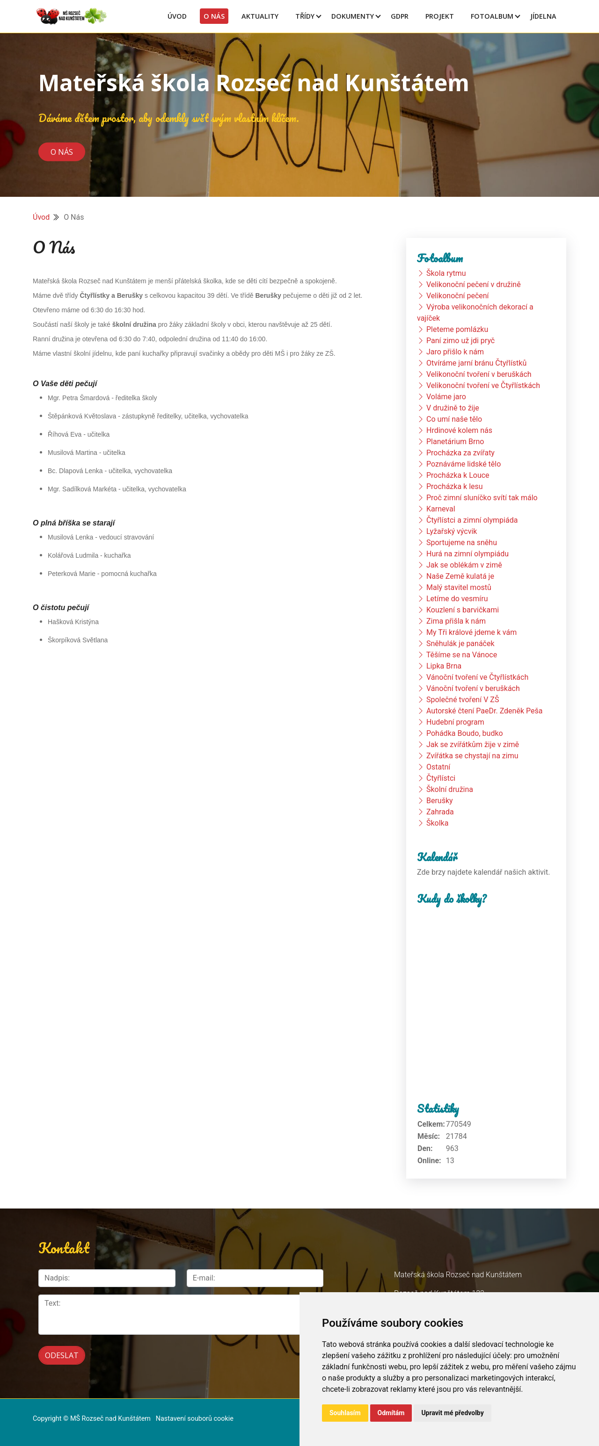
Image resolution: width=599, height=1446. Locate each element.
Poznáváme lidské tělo (463, 464)
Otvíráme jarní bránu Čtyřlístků (476, 363)
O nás (62, 151)
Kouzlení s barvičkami (462, 609)
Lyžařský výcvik (451, 531)
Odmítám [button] (391, 1413)
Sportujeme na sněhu (461, 542)
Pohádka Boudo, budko (464, 733)
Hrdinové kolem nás (459, 430)
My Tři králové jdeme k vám (471, 632)
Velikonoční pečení (457, 295)
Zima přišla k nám (456, 621)
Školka (437, 823)
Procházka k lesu (454, 486)
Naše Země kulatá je (460, 576)
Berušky (439, 800)
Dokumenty (352, 16)
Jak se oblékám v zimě (464, 565)
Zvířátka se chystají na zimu (472, 755)
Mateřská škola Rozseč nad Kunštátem (253, 82)
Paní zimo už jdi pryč (460, 340)
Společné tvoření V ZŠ (462, 699)
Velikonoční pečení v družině (473, 284)
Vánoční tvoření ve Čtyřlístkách (477, 677)
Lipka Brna (443, 666)
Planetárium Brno (455, 441)
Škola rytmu (446, 273)
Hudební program (455, 722)
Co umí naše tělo (454, 419)
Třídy (304, 16)
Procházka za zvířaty (460, 452)
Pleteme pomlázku (457, 329)
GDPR (400, 16)
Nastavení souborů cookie (195, 1419)
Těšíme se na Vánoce (461, 654)
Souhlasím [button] (345, 1413)
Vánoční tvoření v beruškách (473, 688)
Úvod (177, 16)
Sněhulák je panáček (460, 643)
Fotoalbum (492, 16)
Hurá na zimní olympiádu (467, 553)
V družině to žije (452, 407)
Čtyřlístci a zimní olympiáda (472, 520)
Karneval (440, 508)
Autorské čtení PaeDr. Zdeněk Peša (484, 710)
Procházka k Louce (457, 475)
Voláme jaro (446, 396)
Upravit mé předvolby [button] (452, 1413)
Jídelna (543, 16)
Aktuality (259, 16)
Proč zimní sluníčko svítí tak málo (482, 497)
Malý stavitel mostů (458, 587)
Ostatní (438, 767)
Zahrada (440, 811)
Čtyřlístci (440, 778)
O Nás (214, 16)
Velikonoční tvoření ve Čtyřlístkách (483, 385)
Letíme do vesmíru (457, 598)
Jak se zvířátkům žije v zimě (472, 744)
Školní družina (449, 789)
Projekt (439, 16)
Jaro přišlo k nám (455, 351)
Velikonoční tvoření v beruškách (479, 374)
